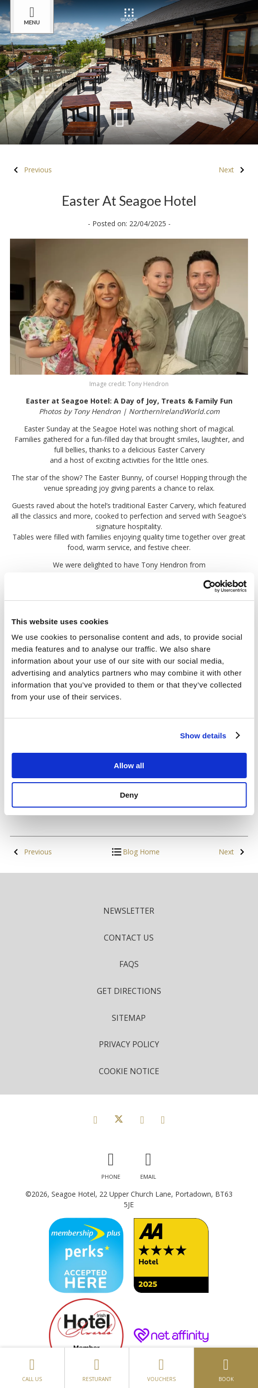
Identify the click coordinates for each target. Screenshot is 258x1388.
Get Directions (129, 990)
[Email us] (148, 1163)
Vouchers (161, 1368)
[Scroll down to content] (120, 116)
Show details (203, 735)
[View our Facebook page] (95, 1119)
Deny (129, 795)
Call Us (32, 1368)
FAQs (129, 964)
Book (226, 1368)
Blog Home (135, 851)
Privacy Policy (129, 1044)
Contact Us (129, 937)
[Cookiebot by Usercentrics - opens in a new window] (203, 586)
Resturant (97, 1368)
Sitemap (129, 1017)
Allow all (129, 765)
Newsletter (128, 910)
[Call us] (110, 1163)
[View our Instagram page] (142, 1119)
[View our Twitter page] (118, 1119)
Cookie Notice (129, 1071)
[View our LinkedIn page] (163, 1119)
